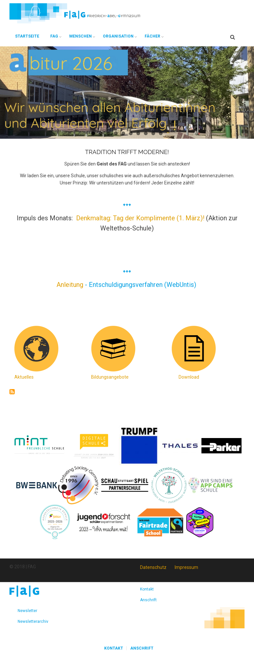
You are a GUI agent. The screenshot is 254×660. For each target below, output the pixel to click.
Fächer (152, 36)
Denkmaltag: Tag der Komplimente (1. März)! (140, 218)
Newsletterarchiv (33, 621)
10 (161, 133)
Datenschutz (153, 567)
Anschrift (148, 600)
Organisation (118, 36)
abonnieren (12, 391)
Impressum (186, 567)
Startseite (27, 36)
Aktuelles (24, 377)
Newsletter (27, 610)
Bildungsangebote (110, 377)
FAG (54, 36)
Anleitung (70, 285)
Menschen (80, 36)
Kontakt (147, 589)
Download (189, 377)
